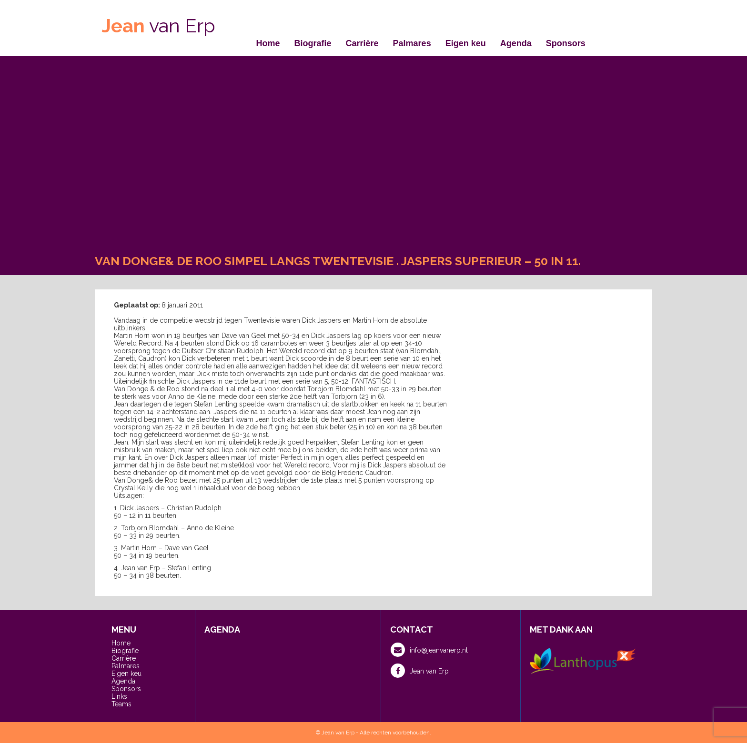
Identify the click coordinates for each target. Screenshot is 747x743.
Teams (121, 704)
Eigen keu (465, 43)
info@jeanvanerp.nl (429, 650)
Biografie (313, 43)
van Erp (158, 25)
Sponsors (565, 43)
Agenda (516, 43)
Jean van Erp (420, 671)
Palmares (412, 43)
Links (119, 696)
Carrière (362, 43)
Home (268, 43)
